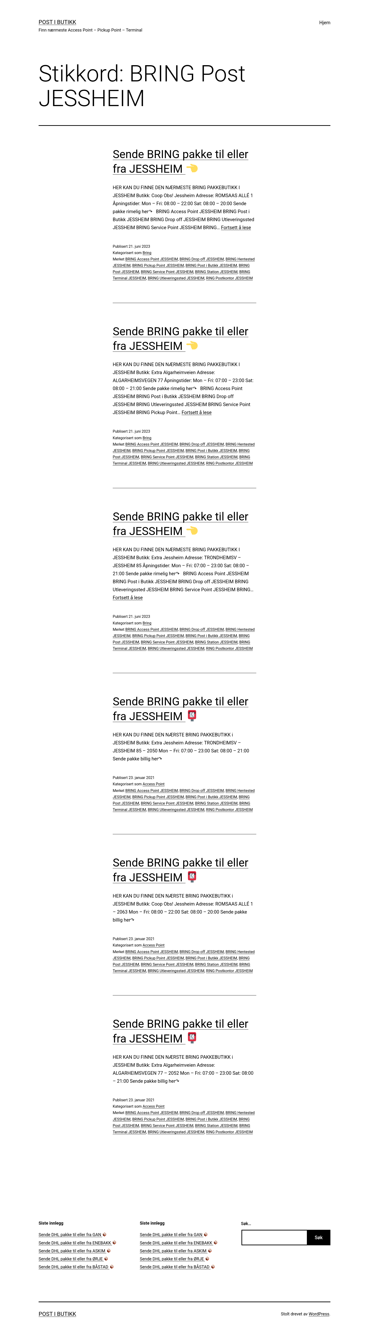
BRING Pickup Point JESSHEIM (158, 265)
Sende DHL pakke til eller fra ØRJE (73, 1258)
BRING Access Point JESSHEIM (151, 259)
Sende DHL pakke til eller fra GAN (73, 1234)
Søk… (246, 1223)
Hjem (324, 22)
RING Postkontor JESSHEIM (229, 278)
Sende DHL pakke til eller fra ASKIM (75, 1250)
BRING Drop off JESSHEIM (202, 259)
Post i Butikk (57, 22)
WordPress (319, 1313)
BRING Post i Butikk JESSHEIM (211, 265)
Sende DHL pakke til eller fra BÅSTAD (76, 1266)
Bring (147, 253)
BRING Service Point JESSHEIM (167, 272)
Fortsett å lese (236, 227)
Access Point (153, 784)
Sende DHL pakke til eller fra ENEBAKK (77, 1242)
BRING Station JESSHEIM (216, 272)
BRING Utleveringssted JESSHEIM (176, 278)
